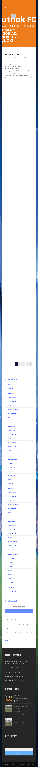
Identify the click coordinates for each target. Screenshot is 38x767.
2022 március (12, 579)
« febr (7, 640)
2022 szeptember (13, 554)
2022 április (11, 575)
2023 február (12, 533)
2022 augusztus (13, 558)
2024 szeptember (13, 455)
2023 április (11, 525)
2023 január (11, 537)
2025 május (11, 422)
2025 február (12, 434)
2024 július (11, 463)
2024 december (12, 442)
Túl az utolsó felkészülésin (22, 720)
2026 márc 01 (20, 701)
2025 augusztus (13, 414)
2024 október (12, 451)
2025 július (11, 418)
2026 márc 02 (12, 58)
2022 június (11, 566)
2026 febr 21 (20, 723)
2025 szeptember (13, 409)
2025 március (12, 430)
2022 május (11, 570)
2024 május (11, 471)
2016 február (12, 591)
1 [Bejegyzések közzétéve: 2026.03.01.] (30, 615)
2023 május (11, 521)
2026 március (12, 385)
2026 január (11, 393)
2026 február (12, 389)
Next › (29, 364)
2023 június (11, 517)
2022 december (12, 542)
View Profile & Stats (19, 753)
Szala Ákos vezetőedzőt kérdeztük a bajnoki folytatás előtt (21, 708)
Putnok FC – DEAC (12, 54)
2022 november (12, 546)
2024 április (11, 476)
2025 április (11, 426)
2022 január (11, 587)
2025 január (11, 438)
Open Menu (13, 16)
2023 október (12, 500)
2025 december (12, 397)
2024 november (12, 447)
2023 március (12, 529)
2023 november (12, 496)
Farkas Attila (23, 58)
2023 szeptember (13, 504)
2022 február (12, 583)
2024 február (12, 484)
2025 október (12, 405)
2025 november (12, 401)
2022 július (11, 562)
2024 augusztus (13, 459)
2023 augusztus (13, 509)
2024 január (11, 488)
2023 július (11, 513)
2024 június (11, 467)
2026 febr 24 (20, 714)
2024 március (12, 480)
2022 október (12, 550)
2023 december (12, 492)
